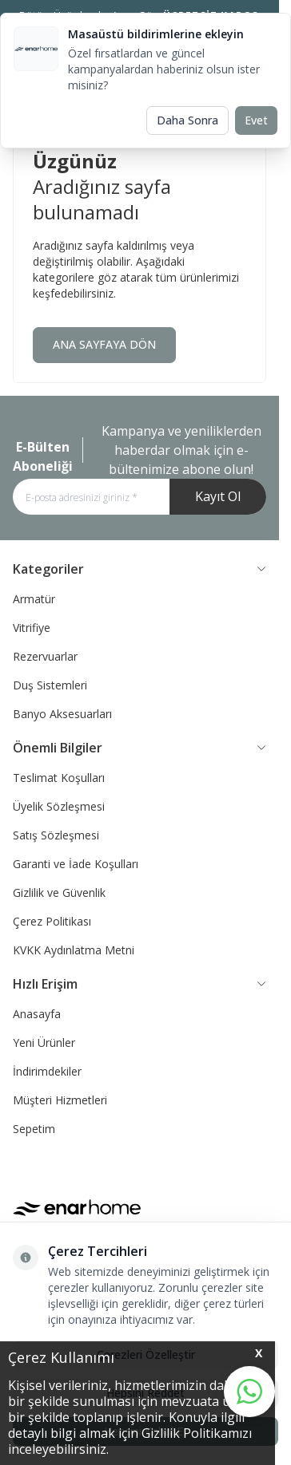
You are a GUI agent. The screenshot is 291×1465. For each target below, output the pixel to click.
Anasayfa (37, 1013)
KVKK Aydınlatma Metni (73, 950)
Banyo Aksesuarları (62, 713)
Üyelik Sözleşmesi (59, 806)
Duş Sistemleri (50, 685)
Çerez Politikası (52, 921)
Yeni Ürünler (44, 1042)
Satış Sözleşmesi (56, 835)
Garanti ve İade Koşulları (75, 863)
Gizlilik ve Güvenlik (59, 892)
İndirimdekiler (47, 1071)
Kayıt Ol (218, 496)
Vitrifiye (31, 627)
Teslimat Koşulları (59, 777)
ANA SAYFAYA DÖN (104, 344)
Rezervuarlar (45, 656)
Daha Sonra (187, 120)
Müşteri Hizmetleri (60, 1100)
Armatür (34, 598)
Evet (256, 120)
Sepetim (34, 1128)
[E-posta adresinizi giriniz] (139, 497)
